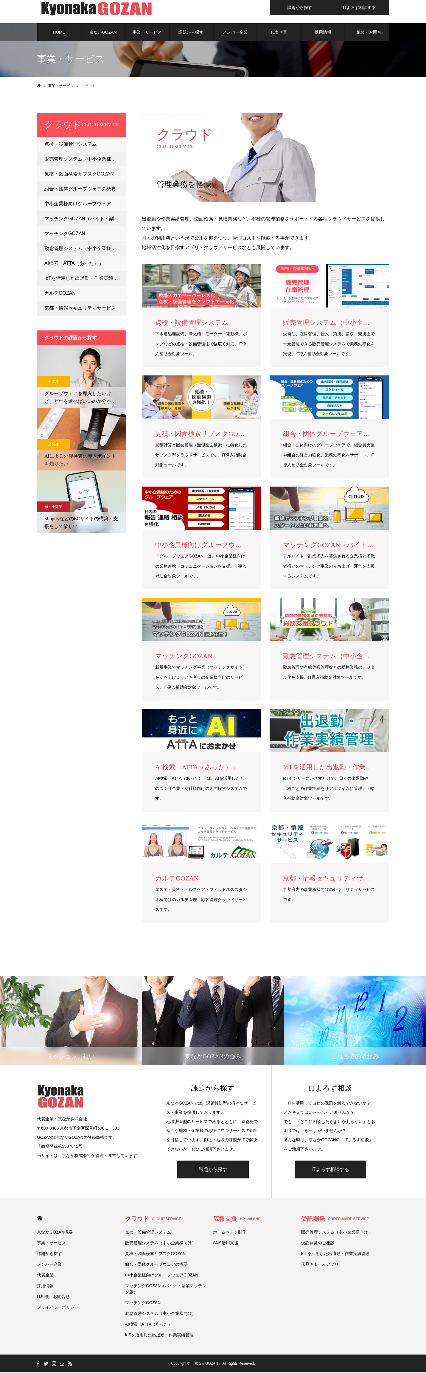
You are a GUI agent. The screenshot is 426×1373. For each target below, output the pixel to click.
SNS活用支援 (225, 1243)
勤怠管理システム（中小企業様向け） (84, 248)
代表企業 (278, 32)
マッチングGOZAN (64, 234)
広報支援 (236, 1219)
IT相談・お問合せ (366, 36)
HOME (59, 32)
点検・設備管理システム (70, 144)
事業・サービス (147, 32)
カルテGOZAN (60, 293)
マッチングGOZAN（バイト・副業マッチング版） (85, 219)
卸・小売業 (53, 507)
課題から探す (190, 32)
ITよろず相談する (330, 1169)
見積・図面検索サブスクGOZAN (79, 174)
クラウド (153, 1219)
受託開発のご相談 (318, 1243)
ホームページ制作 (229, 1232)
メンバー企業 (235, 32)
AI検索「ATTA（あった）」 (73, 263)
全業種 (53, 382)
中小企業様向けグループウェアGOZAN (85, 204)
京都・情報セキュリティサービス (80, 308)
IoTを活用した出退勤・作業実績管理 (83, 278)
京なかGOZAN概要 (103, 36)
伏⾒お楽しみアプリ (320, 1264)
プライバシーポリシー (58, 1307)
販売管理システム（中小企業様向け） (84, 159)
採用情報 (323, 32)
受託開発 (335, 1219)
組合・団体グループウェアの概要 (80, 189)
